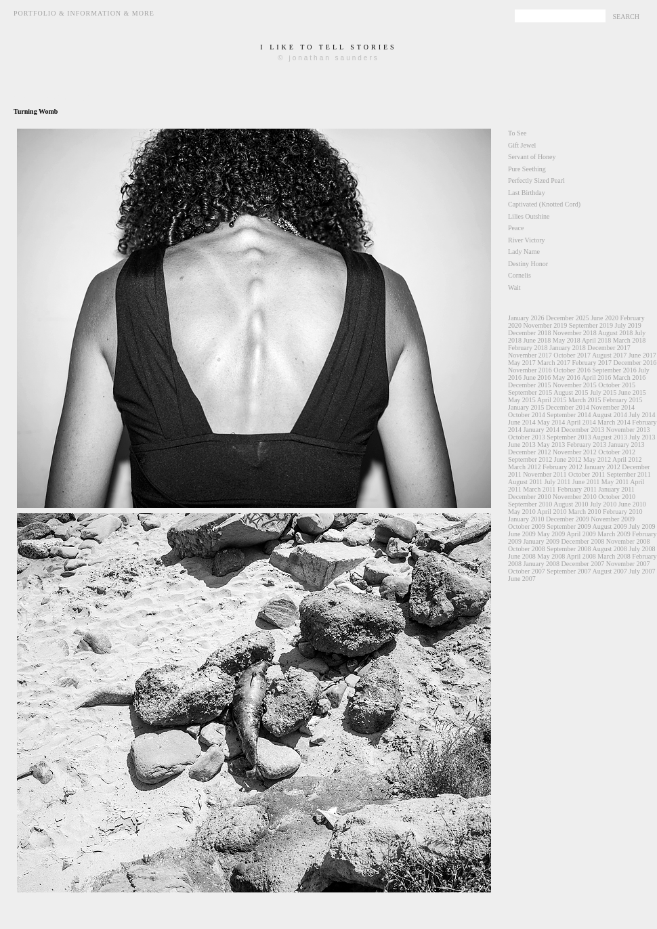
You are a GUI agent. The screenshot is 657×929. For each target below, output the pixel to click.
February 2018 (528, 347)
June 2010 (632, 504)
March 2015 (584, 400)
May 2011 (615, 481)
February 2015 (623, 400)
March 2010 (584, 511)
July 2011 (558, 481)
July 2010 (603, 504)
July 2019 (627, 325)
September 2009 (569, 526)
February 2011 (577, 489)
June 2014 (522, 422)
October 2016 (572, 370)
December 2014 (567, 407)
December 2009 (567, 519)
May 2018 (566, 340)
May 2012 (597, 459)
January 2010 (526, 519)
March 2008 (614, 556)
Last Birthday (526, 192)
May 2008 (551, 556)
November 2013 (628, 429)
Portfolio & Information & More (84, 13)
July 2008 (642, 549)
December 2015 (529, 385)
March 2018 (629, 340)
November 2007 (628, 563)
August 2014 (609, 414)
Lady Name (524, 251)
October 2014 (526, 414)
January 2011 (617, 489)
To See (517, 133)
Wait (514, 287)
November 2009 (613, 519)
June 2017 (642, 355)
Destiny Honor (528, 263)
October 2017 (572, 355)
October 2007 (526, 571)
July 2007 (642, 571)
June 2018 (537, 340)
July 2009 (642, 526)
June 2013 (522, 444)
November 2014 (613, 407)
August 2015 (570, 392)
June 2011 (585, 481)
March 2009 (614, 534)
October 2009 (526, 526)
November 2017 (530, 355)
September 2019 (591, 325)
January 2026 (526, 318)
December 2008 (583, 541)
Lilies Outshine (528, 216)
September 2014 (569, 414)
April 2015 (552, 400)
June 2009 (522, 534)
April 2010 (552, 511)
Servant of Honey (532, 156)
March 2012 (524, 467)
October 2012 (616, 452)
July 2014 (642, 414)
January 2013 (626, 444)
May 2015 (522, 400)
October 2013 (526, 437)
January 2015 (526, 407)
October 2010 (616, 496)
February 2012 (562, 467)
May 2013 (551, 444)
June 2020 (604, 318)
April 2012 (627, 459)
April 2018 (597, 340)
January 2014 (542, 429)
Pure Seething (527, 169)
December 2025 (567, 318)
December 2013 (583, 429)
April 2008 (581, 556)
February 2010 (623, 511)
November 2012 (575, 452)
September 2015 (530, 392)
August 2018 (615, 333)
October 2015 (616, 385)
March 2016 (629, 377)
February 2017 (592, 362)
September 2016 (614, 370)
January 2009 (542, 541)
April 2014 (581, 422)
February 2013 (587, 444)
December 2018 (529, 333)
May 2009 (551, 534)
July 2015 (603, 392)
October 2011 (586, 474)
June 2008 (522, 556)
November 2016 (530, 370)
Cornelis (519, 275)
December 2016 (635, 362)
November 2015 (575, 385)
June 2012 (568, 459)
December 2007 (583, 563)
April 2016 (597, 377)
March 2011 (539, 489)
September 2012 (530, 459)
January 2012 (602, 467)
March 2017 (553, 362)
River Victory (526, 240)
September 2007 (569, 571)
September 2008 (569, 549)
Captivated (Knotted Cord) (544, 204)
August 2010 (570, 504)
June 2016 (537, 377)
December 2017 (609, 347)
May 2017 (522, 362)
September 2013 (569, 437)
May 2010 (522, 511)
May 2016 (566, 377)
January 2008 (542, 563)
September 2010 (530, 504)
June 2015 (632, 392)
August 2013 (609, 437)
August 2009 (609, 526)
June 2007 (522, 578)
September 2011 (629, 474)
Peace (516, 228)
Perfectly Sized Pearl (536, 180)
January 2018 (567, 347)
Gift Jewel (522, 145)
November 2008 (628, 541)
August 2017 (609, 355)
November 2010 (575, 496)
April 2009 (581, 534)
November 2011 (544, 474)
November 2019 (546, 325)
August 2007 (609, 571)
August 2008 (609, 549)
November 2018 (575, 333)
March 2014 (614, 422)
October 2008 (526, 549)
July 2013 (642, 437)
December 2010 (529, 496)
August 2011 (525, 481)
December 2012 (529, 452)
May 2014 (551, 422)
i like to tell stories (328, 47)
